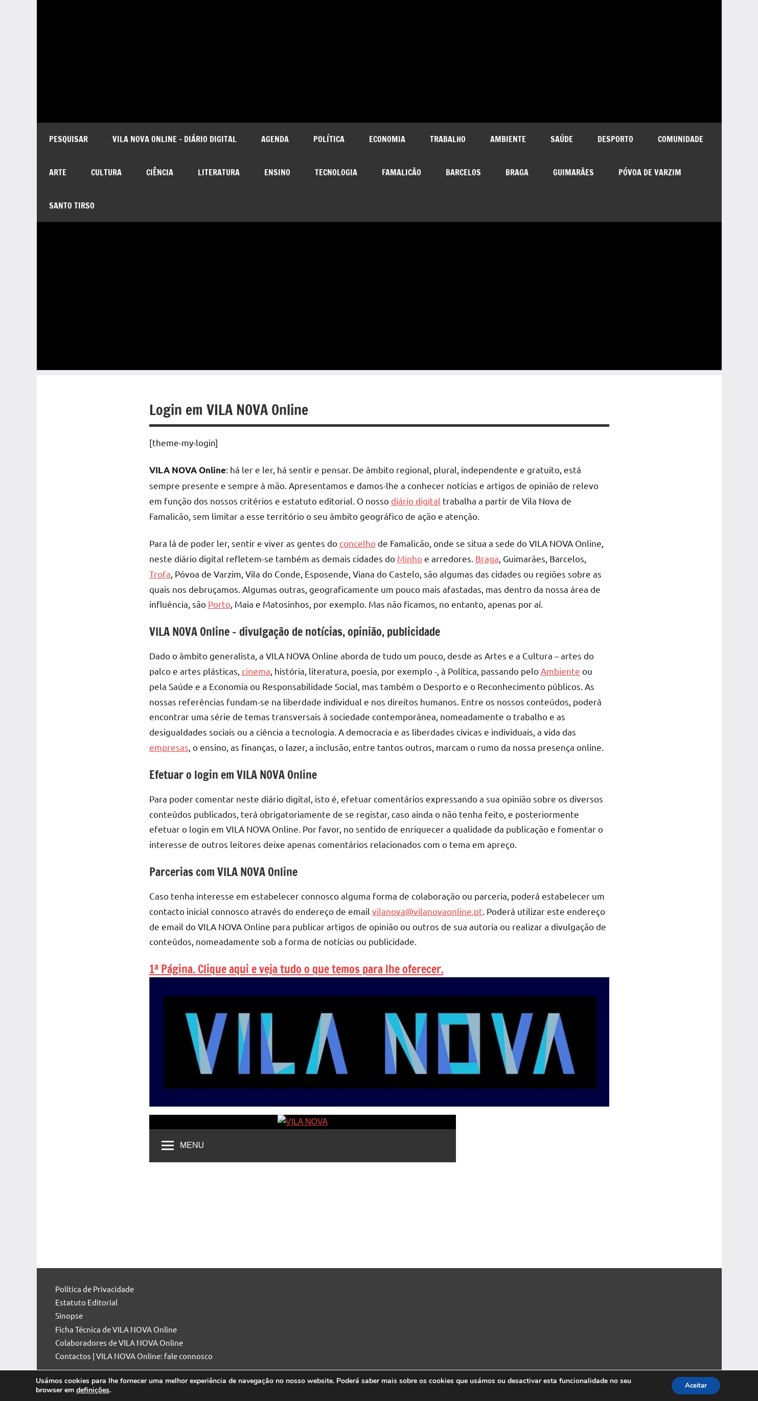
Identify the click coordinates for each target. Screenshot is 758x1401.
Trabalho (448, 139)
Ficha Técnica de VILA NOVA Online (116, 1329)
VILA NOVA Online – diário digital (174, 139)
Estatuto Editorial (86, 1302)
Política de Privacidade (94, 1289)
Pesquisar (68, 139)
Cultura (106, 172)
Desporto (615, 139)
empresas (169, 747)
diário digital (416, 500)
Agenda (275, 139)
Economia (387, 139)
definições (92, 1389)
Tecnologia (336, 172)
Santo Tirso (72, 205)
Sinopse (69, 1315)
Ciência (159, 172)
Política (328, 139)
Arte (57, 172)
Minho (409, 558)
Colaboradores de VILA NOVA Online (119, 1342)
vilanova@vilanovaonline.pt (427, 911)
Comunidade (680, 139)
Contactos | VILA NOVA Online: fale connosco (134, 1356)
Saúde (561, 139)
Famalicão (401, 172)
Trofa (160, 573)
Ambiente (508, 139)
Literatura (219, 172)
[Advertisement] (379, 298)
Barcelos (463, 172)
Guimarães (573, 172)
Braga (517, 172)
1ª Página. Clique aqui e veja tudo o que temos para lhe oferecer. (296, 969)
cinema (256, 670)
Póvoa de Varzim (649, 172)
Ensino (277, 172)
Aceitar (693, 1385)
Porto (219, 604)
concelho (357, 543)
